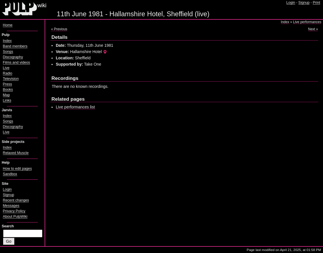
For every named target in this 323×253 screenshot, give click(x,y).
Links (7, 100)
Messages (11, 206)
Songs (8, 52)
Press (7, 84)
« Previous (59, 29)
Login (290, 3)
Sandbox (10, 174)
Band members (15, 46)
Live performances (307, 22)
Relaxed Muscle (16, 153)
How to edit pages (17, 169)
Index (285, 22)
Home (8, 25)
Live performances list (75, 107)
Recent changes (16, 200)
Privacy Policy (14, 211)
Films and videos (16, 62)
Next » (313, 29)
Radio (7, 73)
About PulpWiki (15, 216)
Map (6, 95)
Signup (304, 3)
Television (11, 79)
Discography (13, 57)
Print (316, 3)
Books (8, 90)
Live (6, 68)
